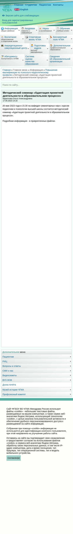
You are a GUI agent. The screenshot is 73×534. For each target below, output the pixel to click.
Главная (18, 5)
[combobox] (36, 85)
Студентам (31, 5)
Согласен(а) (14, 458)
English (21, 9)
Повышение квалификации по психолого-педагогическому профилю (29, 72)
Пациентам (45, 5)
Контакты (58, 5)
